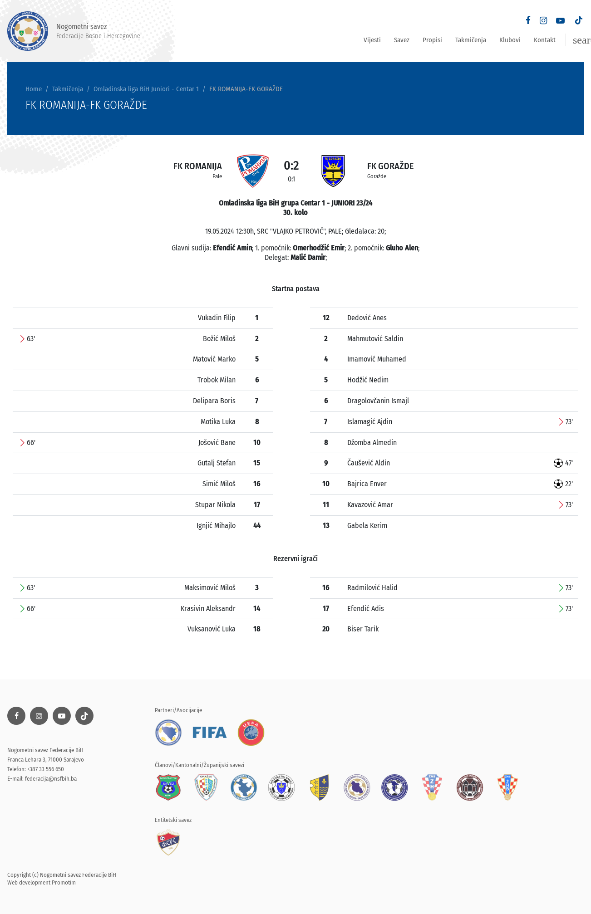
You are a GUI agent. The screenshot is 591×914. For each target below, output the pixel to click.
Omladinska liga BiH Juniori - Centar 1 (146, 89)
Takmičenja (470, 40)
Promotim (64, 882)
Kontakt (545, 40)
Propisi (432, 40)
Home (33, 89)
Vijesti (372, 40)
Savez (401, 40)
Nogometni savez (73, 31)
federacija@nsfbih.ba (51, 778)
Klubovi (510, 40)
